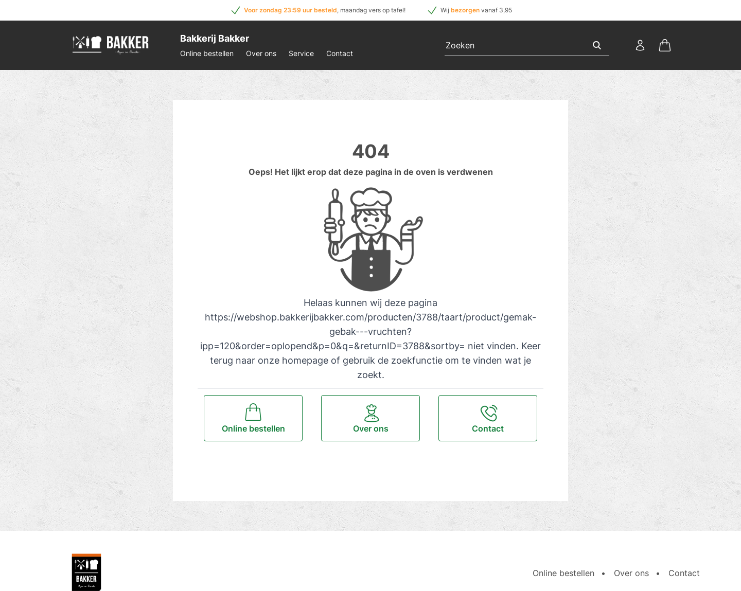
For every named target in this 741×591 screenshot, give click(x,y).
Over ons (261, 53)
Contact (339, 53)
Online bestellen (207, 53)
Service (301, 53)
